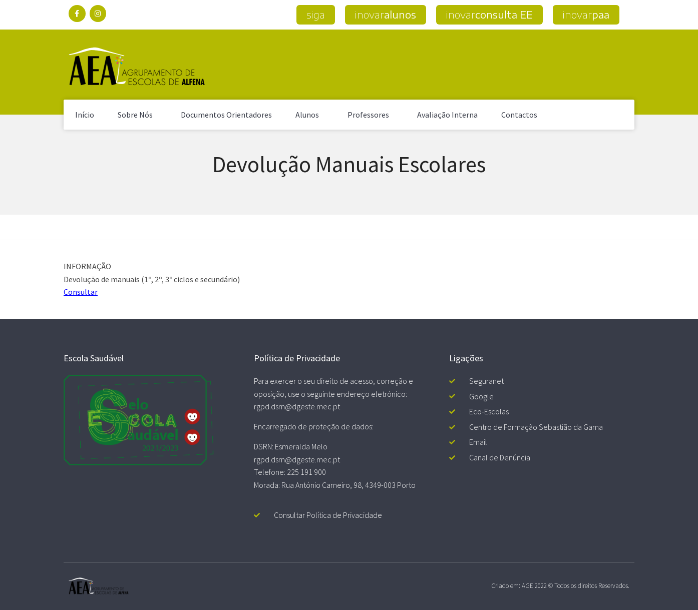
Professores (370, 115)
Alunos (309, 115)
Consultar (81, 292)
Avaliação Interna (447, 115)
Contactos (519, 115)
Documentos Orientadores (226, 115)
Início (84, 115)
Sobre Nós (138, 115)
